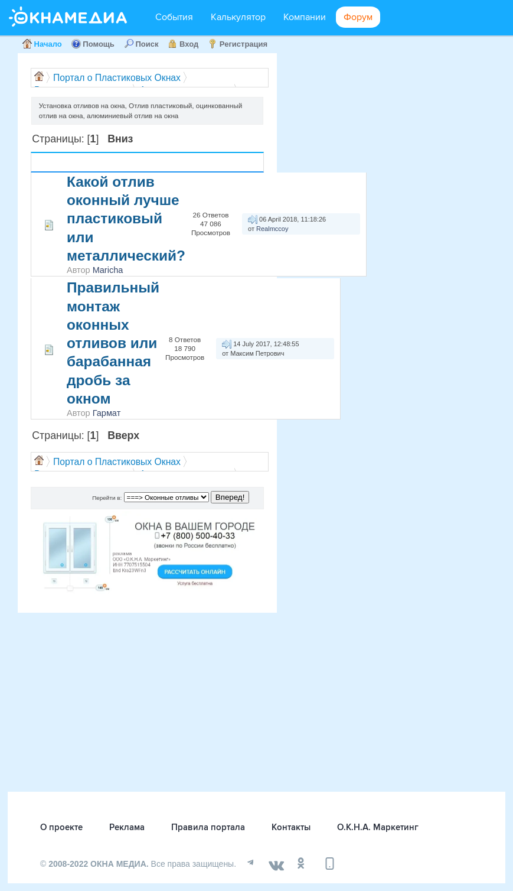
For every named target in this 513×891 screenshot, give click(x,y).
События (174, 17)
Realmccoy (272, 228)
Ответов (185, 157)
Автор (108, 162)
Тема (81, 162)
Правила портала (208, 827)
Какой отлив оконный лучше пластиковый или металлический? (126, 219)
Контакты (291, 827)
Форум (358, 17)
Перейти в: (107, 498)
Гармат (107, 413)
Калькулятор (238, 17)
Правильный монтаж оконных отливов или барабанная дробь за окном (113, 343)
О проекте (61, 827)
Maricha (108, 270)
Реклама (127, 827)
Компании (304, 17)
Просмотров (186, 167)
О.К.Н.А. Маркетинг (378, 827)
